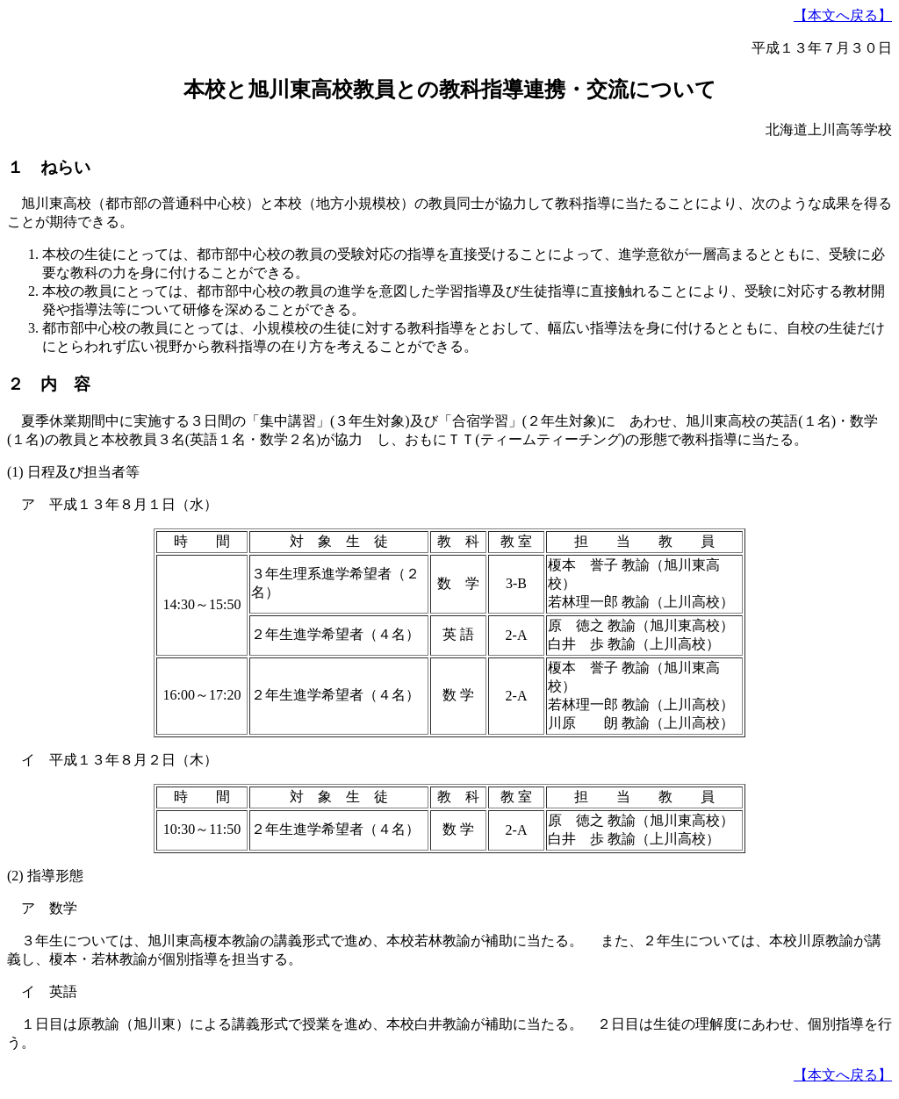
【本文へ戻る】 (843, 15)
